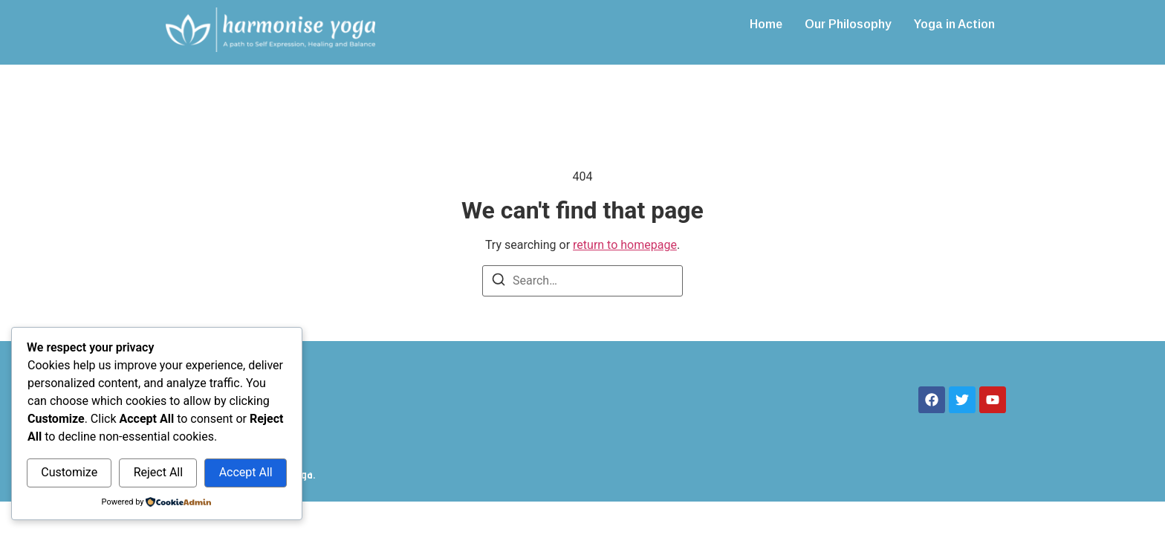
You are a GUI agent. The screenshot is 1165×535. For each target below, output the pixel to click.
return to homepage (625, 245)
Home (766, 24)
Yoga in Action (954, 24)
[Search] (498, 282)
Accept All (246, 472)
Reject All (158, 472)
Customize (69, 472)
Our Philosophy (848, 24)
